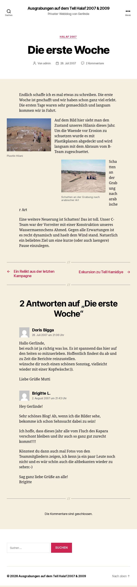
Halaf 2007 (68, 37)
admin (46, 63)
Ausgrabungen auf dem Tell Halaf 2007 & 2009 (68, 8)
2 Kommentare (95, 63)
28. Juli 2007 (68, 63)
